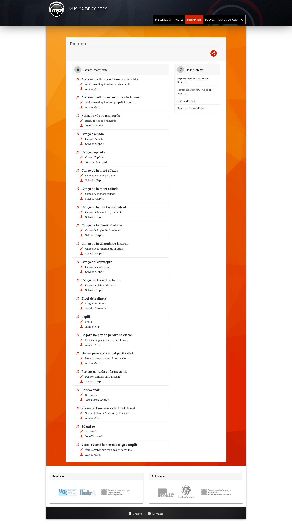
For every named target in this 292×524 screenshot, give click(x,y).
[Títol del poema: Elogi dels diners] (96, 303)
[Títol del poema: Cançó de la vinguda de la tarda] (105, 248)
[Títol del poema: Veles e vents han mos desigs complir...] (109, 450)
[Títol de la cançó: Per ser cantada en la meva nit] (105, 371)
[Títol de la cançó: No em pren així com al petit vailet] (108, 353)
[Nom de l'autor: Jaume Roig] (93, 326)
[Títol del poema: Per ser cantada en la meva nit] (104, 376)
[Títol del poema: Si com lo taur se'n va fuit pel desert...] (108, 413)
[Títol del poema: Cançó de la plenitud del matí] (104, 230)
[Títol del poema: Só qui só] (91, 431)
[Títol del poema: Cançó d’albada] (95, 139)
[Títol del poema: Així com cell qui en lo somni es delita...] (109, 84)
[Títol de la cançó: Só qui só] (89, 426)
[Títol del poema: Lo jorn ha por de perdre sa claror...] (107, 340)
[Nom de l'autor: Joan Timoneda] (95, 125)
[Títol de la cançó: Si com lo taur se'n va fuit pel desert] (109, 408)
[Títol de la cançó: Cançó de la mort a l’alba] (101, 170)
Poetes (179, 23)
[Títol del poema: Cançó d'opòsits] (95, 157)
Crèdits (135, 513)
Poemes (210, 23)
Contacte (155, 513)
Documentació (228, 23)
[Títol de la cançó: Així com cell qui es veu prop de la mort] (112, 97)
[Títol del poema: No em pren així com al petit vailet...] (108, 358)
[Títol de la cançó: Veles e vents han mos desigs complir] (110, 445)
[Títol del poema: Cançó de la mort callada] (101, 194)
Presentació (163, 23)
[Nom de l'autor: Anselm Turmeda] (96, 308)
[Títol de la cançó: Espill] (87, 317)
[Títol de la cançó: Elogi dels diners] (95, 298)
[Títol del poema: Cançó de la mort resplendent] (104, 212)
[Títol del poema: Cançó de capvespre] (98, 267)
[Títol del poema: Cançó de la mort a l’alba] (101, 175)
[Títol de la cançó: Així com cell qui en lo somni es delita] (111, 79)
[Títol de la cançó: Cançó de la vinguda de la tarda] (106, 243)
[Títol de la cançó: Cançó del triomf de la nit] (102, 280)
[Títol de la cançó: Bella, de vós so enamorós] (102, 116)
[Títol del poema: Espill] (89, 322)
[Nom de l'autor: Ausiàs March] (94, 89)
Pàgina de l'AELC (187, 101)
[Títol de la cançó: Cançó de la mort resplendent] (105, 207)
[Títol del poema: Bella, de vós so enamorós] (101, 120)
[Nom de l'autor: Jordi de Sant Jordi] (97, 162)
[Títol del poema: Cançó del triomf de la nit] (101, 285)
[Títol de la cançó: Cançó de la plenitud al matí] (104, 225)
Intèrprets (194, 23)
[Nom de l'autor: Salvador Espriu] (95, 144)
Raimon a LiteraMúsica (191, 108)
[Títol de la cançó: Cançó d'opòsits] (94, 152)
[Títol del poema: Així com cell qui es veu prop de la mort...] (111, 102)
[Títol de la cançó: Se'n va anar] (91, 390)
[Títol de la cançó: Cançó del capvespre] (98, 262)
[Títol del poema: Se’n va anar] (93, 395)
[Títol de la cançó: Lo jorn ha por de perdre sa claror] (108, 335)
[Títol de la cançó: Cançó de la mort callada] (101, 189)
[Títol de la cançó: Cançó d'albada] (94, 134)
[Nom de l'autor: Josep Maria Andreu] (98, 400)
